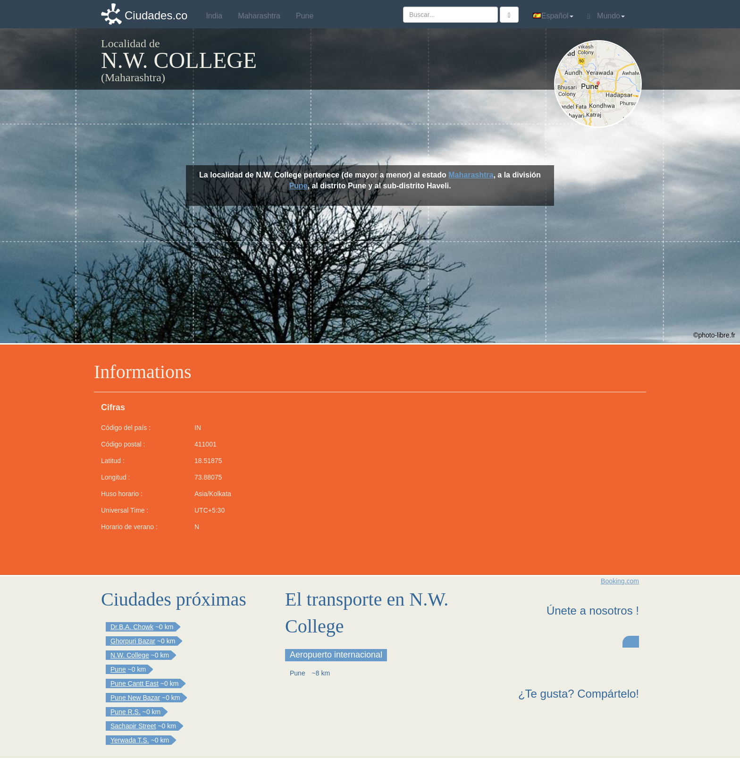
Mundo (606, 16)
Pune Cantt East (134, 683)
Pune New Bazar (135, 697)
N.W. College (129, 655)
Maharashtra (470, 175)
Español (553, 16)
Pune (298, 186)
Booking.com (620, 581)
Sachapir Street (133, 726)
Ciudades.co (156, 15)
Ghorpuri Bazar (132, 641)
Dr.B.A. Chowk (131, 627)
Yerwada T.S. (129, 740)
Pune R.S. (125, 712)
